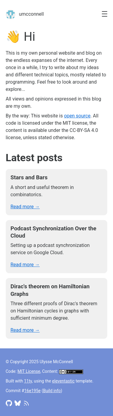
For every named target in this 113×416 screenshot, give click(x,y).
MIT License (28, 371)
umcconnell (25, 14)
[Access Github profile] (9, 402)
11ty (28, 381)
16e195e (32, 390)
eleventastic (63, 381)
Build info (52, 390)
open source (77, 116)
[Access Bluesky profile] (17, 402)
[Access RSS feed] (26, 402)
